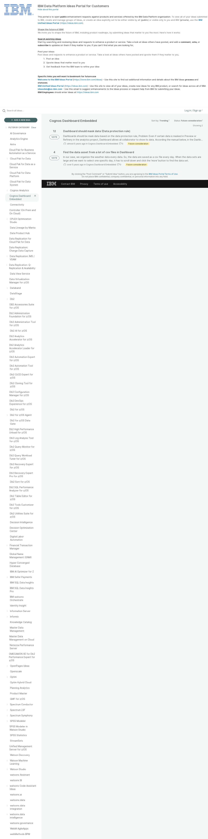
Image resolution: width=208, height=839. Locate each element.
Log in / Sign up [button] (194, 110)
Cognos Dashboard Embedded (103, 143)
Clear (33, 127)
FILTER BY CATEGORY (17, 127)
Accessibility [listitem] (120, 183)
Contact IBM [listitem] (68, 183)
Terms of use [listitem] (100, 183)
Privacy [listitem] (84, 183)
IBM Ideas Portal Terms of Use (163, 174)
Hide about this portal (48, 9)
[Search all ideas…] (25, 110)
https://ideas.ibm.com (72, 23)
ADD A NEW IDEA (20, 120)
